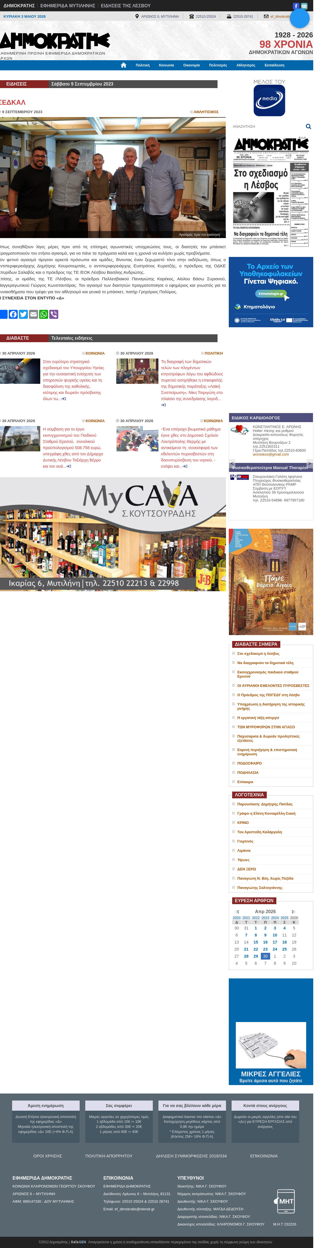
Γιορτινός (246, 841)
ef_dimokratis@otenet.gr (289, 17)
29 (256, 956)
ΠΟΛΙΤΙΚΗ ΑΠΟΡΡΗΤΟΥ (109, 1155)
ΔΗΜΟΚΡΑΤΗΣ (19, 5)
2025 (284, 918)
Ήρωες (244, 860)
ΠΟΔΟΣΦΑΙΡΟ (250, 763)
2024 (275, 918)
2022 (256, 918)
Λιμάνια (244, 850)
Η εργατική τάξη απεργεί (258, 718)
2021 (246, 918)
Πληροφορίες (161, 75)
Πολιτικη (214, 353)
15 (256, 942)
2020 (237, 918)
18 (284, 942)
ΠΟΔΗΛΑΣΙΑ (248, 772)
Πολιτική (143, 65)
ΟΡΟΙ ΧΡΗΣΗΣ (47, 1155)
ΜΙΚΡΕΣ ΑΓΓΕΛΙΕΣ (271, 1073)
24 (275, 949)
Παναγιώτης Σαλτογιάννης (260, 888)
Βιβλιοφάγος (69, 75)
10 (275, 935)
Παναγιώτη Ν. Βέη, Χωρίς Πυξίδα (266, 878)
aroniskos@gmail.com (271, 454)
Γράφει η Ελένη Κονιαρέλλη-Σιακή (266, 813)
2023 (265, 918)
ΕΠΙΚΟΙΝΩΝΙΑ (263, 1155)
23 (265, 949)
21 (246, 949)
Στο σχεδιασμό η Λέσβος (259, 653)
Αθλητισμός (245, 65)
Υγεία (93, 75)
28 (246, 956)
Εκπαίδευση (275, 65)
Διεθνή (135, 75)
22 (256, 949)
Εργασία (43, 75)
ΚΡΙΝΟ (243, 823)
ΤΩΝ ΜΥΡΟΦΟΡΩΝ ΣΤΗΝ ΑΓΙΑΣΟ (266, 727)
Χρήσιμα (114, 75)
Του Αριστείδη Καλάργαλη (260, 832)
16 (265, 942)
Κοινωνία (166, 65)
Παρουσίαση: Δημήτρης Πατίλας (265, 804)
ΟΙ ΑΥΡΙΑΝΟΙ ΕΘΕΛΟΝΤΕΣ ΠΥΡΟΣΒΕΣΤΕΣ (274, 686)
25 (284, 949)
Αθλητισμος (206, 112)
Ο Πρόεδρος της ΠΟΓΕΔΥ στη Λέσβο (269, 695)
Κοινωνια (95, 353)
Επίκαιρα (245, 782)
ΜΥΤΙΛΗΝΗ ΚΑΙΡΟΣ (271, 1001)
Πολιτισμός (218, 65)
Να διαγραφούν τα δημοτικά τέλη (266, 663)
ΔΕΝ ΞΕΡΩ (247, 869)
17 (275, 942)
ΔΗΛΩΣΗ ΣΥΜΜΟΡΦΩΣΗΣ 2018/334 (191, 1155)
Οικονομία (191, 65)
